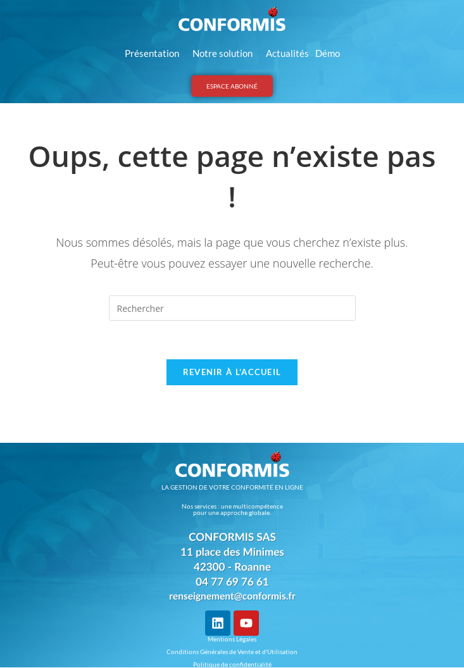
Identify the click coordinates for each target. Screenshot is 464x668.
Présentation (155, 53)
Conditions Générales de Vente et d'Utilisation (232, 651)
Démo (327, 53)
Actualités (287, 53)
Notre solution (226, 53)
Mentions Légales (232, 639)
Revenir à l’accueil (232, 372)
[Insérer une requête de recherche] (232, 308)
